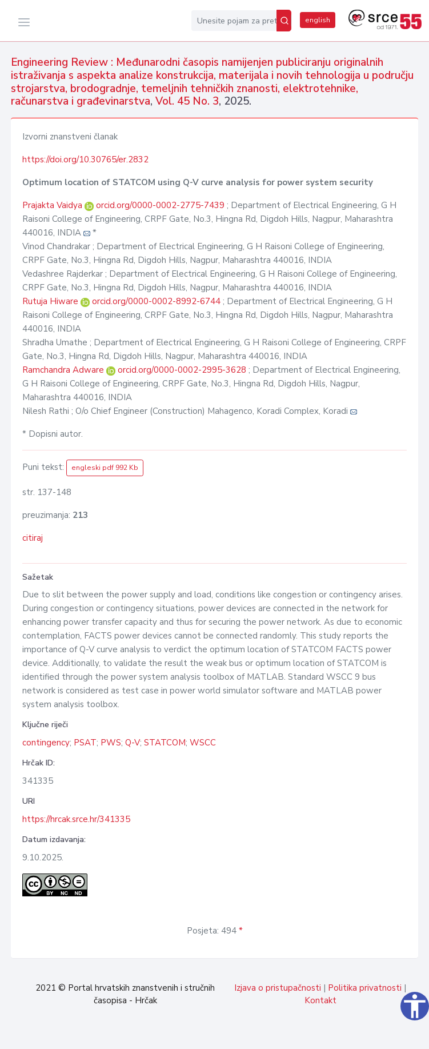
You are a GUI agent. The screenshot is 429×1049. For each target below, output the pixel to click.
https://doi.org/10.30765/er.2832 (85, 159)
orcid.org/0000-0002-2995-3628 (182, 370)
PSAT (85, 742)
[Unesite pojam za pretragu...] (234, 20)
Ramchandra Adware (64, 370)
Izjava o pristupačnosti (277, 988)
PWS (111, 742)
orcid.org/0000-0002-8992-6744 (156, 301)
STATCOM (165, 742)
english (317, 20)
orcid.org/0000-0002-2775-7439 (160, 205)
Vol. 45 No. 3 (187, 101)
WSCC (203, 742)
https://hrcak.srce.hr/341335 (76, 819)
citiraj (32, 538)
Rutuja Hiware (51, 301)
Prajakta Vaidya (53, 205)
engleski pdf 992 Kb (104, 467)
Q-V (132, 742)
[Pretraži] (283, 20)
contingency (46, 742)
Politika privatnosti (365, 988)
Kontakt (320, 1000)
